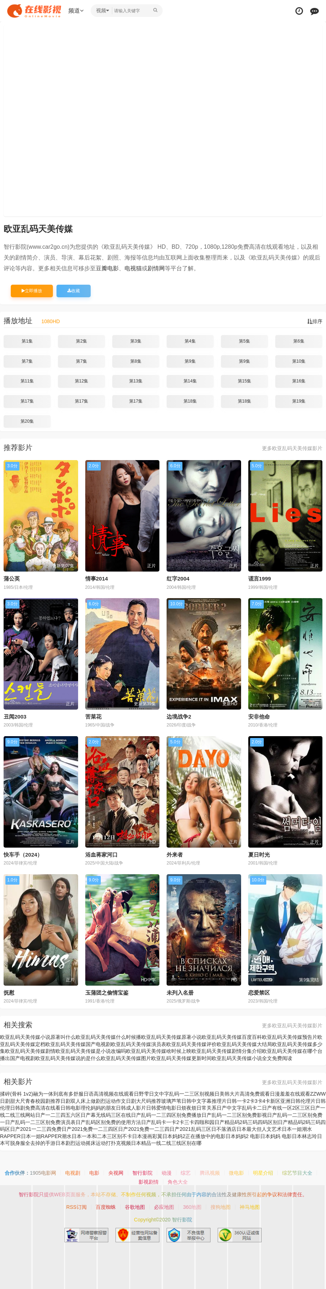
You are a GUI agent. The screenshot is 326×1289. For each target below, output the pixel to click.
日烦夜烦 (186, 1108)
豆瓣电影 (107, 268)
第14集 (190, 381)
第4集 (190, 341)
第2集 (81, 341)
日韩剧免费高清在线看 (35, 1108)
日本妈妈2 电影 (243, 1136)
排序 (314, 321)
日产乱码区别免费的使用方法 (108, 1122)
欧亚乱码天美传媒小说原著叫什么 (38, 1037)
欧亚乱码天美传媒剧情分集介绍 (226, 1051)
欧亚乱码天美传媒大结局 (244, 1044)
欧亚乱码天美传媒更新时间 (181, 1058)
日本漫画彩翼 (147, 1136)
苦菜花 (93, 717)
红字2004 (178, 578)
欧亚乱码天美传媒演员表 (138, 1044)
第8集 (135, 361)
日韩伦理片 (303, 1101)
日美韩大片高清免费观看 (242, 1094)
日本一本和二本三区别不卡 (102, 1136)
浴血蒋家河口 (101, 855)
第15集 (244, 381)
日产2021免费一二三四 (143, 1129)
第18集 (190, 401)
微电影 (236, 1173)
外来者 (175, 855)
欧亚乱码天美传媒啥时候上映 (158, 1051)
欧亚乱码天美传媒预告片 (289, 1037)
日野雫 (141, 1094)
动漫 (167, 1173)
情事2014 (96, 578)
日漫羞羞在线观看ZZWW (298, 1094)
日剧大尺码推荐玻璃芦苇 (153, 1101)
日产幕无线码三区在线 (106, 1115)
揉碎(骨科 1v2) (16, 1094)
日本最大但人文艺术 (259, 1129)
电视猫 (133, 268)
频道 (75, 11)
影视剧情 (149, 1182)
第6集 (298, 341)
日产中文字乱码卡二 (239, 1108)
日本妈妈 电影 (276, 1136)
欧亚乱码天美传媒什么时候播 (108, 1037)
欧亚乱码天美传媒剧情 (30, 1051)
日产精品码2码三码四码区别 (246, 1122)
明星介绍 (263, 1173)
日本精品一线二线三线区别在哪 (166, 1143)
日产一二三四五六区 (58, 1115)
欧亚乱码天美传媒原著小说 (171, 1037)
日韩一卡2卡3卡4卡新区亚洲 (258, 1101)
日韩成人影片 (131, 1108)
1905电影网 (43, 1173)
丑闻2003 (15, 717)
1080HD (50, 321)
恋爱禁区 (259, 993)
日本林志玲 (304, 1136)
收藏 (73, 290)
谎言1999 (259, 578)
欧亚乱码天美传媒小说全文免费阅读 (252, 1058)
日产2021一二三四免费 (36, 1129)
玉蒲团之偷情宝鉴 (106, 993)
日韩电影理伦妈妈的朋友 (88, 1108)
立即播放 (32, 290)
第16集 (298, 381)
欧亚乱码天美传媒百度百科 (232, 1037)
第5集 (244, 341)
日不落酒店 (223, 1129)
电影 (94, 1173)
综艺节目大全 (297, 1173)
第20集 (27, 421)
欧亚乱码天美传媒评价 (191, 1044)
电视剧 (72, 1173)
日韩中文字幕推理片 (204, 1101)
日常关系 (206, 1108)
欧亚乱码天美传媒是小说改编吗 (90, 1051)
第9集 (190, 361)
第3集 (135, 341)
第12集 (81, 381)
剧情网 (156, 268)
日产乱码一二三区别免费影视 (234, 1115)
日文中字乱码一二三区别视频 (181, 1094)
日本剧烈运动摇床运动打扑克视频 (93, 1143)
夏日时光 (259, 855)
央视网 (115, 1173)
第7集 (27, 361)
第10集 (298, 361)
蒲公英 (12, 578)
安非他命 (259, 717)
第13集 (135, 381)
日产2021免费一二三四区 (90, 1129)
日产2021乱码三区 (190, 1129)
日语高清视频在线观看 (108, 1094)
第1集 (27, 341)
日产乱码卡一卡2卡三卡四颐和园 (177, 1122)
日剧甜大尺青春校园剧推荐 (30, 1101)
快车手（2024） (23, 855)
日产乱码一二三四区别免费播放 (166, 1115)
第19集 (298, 401)
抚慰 (9, 993)
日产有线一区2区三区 (286, 1108)
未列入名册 (180, 993)
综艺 (186, 1173)
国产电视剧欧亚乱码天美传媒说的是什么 (55, 1058)
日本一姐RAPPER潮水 (46, 1136)
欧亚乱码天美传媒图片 (126, 1058)
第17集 (27, 401)
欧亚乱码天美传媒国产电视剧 (78, 1044)
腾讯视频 (210, 1173)
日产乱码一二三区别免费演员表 (40, 1122)
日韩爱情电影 (161, 1108)
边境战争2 (179, 717)
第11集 (27, 381)
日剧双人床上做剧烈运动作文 (93, 1101)
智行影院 (142, 1173)
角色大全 (178, 1182)
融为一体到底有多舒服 (58, 1094)
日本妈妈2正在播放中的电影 (194, 1136)
